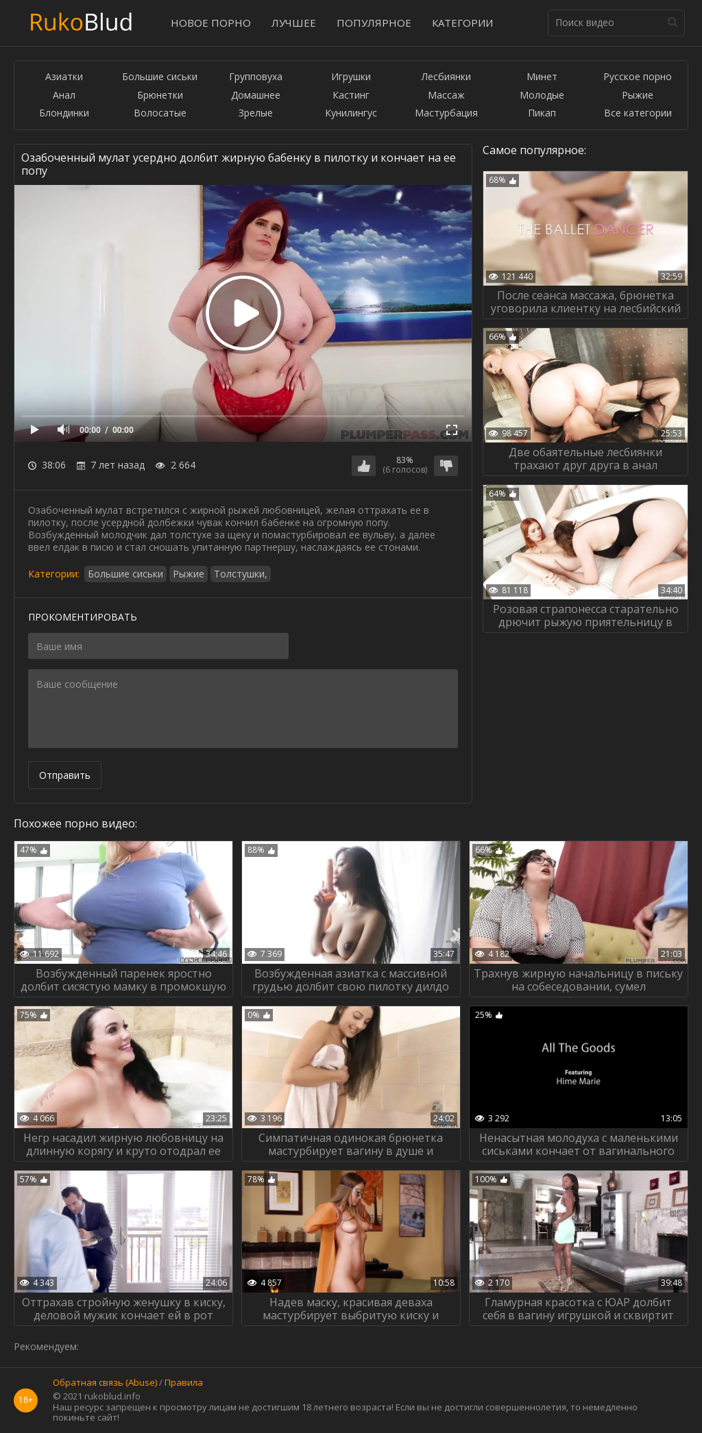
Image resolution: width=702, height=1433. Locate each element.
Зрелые (256, 113)
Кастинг (351, 95)
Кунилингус (351, 113)
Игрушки (351, 77)
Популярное (374, 22)
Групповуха (255, 77)
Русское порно (637, 77)
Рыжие (637, 95)
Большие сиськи (159, 77)
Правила (184, 1383)
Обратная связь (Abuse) (105, 1383)
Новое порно (211, 22)
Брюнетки (160, 95)
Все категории (638, 113)
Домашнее (255, 95)
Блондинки (64, 113)
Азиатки (64, 77)
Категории (462, 22)
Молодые (542, 95)
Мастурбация (446, 113)
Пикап (542, 113)
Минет (541, 77)
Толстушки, (240, 573)
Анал (64, 95)
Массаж (446, 95)
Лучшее (293, 22)
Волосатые (160, 113)
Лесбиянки (446, 77)
